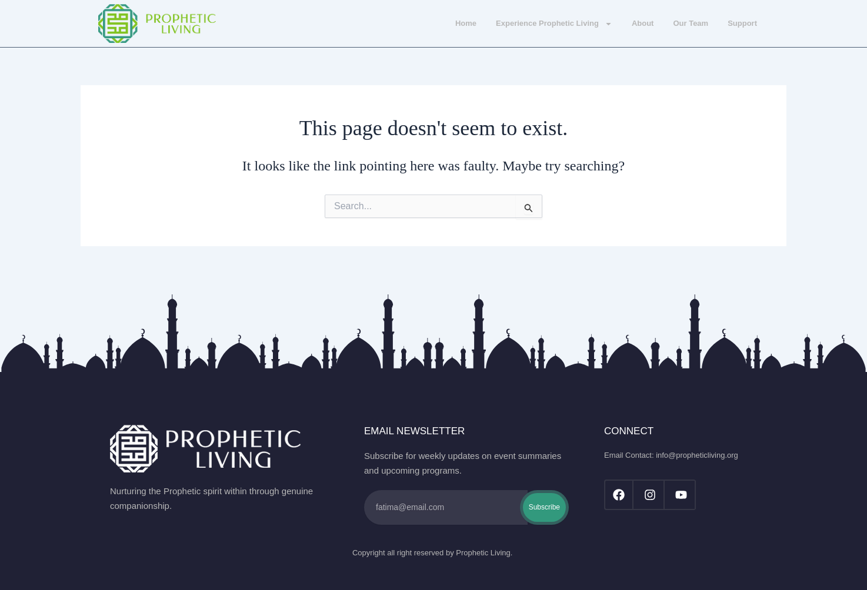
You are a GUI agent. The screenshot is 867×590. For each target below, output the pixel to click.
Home (465, 23)
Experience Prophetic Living (554, 23)
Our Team (690, 23)
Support (742, 23)
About (643, 23)
